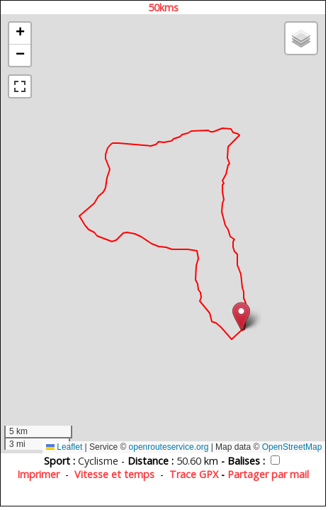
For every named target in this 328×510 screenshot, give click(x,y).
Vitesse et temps (114, 474)
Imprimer (38, 474)
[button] (241, 316)
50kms (163, 7)
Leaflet (64, 447)
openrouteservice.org (169, 447)
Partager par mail (268, 474)
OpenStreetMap (292, 447)
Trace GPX (193, 474)
